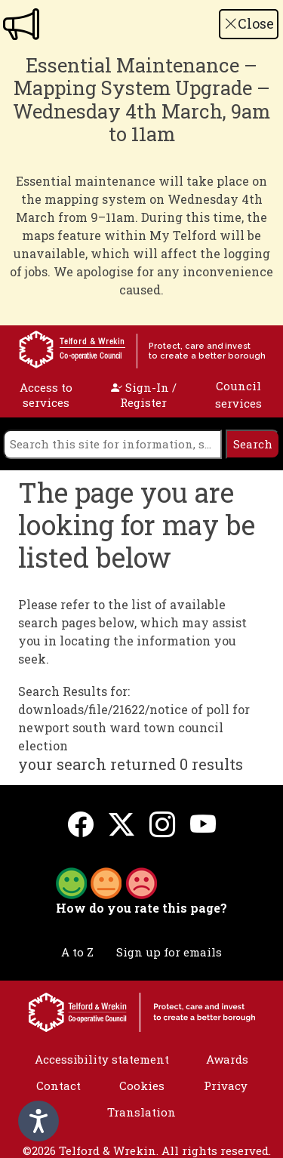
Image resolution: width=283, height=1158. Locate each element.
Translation (141, 1112)
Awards (227, 1059)
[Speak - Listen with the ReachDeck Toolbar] (38, 1121)
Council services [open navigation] (238, 394)
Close (249, 23)
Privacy (226, 1085)
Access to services (46, 395)
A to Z (77, 951)
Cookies (142, 1085)
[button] (106, 881)
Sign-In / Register (144, 395)
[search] (112, 444)
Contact (58, 1085)
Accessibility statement (102, 1059)
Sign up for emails (169, 951)
